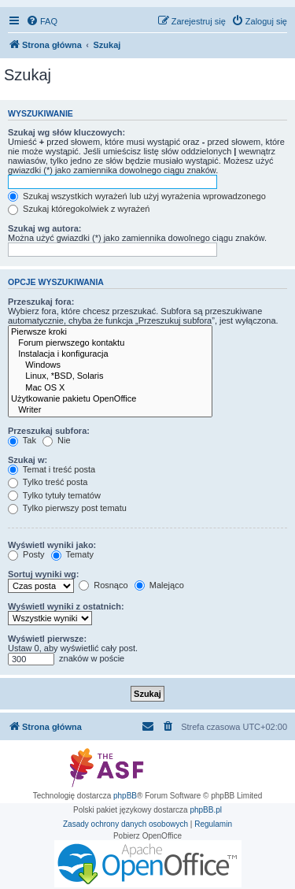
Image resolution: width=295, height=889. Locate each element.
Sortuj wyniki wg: (43, 574)
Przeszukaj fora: (41, 301)
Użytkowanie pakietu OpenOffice (110, 399)
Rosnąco (103, 585)
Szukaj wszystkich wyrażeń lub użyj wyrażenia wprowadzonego (137, 196)
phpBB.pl (206, 810)
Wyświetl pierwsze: (47, 638)
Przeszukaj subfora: (49, 430)
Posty (26, 554)
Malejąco (159, 585)
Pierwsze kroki (110, 332)
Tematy (72, 554)
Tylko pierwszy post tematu (67, 508)
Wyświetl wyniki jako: (52, 545)
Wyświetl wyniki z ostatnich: (66, 606)
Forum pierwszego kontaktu (110, 343)
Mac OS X (110, 388)
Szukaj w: (27, 460)
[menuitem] (41, 21)
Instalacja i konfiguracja (110, 354)
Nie (56, 440)
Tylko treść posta (47, 482)
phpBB (125, 795)
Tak (22, 440)
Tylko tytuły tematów (54, 495)
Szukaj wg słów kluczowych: (66, 132)
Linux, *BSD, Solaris (110, 376)
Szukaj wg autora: (45, 228)
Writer (110, 410)
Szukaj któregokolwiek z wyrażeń (78, 208)
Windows (110, 365)
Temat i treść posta (51, 469)
